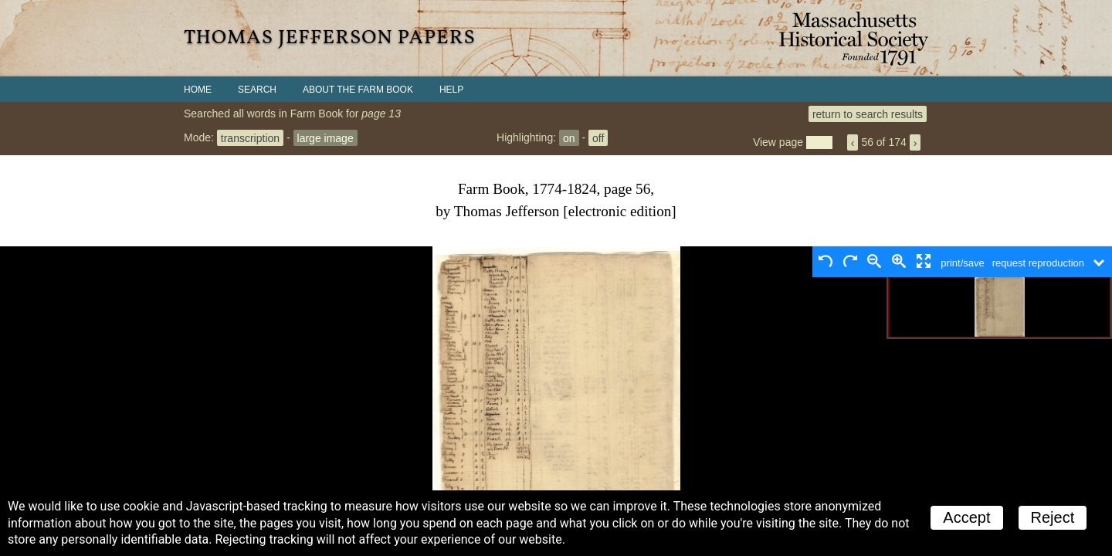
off (598, 137)
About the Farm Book (358, 89)
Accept (966, 517)
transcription (250, 137)
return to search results (867, 113)
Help (451, 89)
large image (325, 137)
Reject (1053, 517)
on (569, 137)
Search (257, 89)
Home (198, 89)
